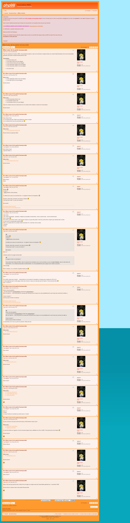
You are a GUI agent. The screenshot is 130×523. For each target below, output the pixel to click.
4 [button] (93, 47)
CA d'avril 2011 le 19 (11, 361)
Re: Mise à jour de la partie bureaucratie (15, 73)
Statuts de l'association (11, 426)
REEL (48, 518)
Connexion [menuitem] (95, 10)
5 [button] (95, 47)
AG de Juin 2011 (10, 395)
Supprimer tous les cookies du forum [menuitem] (71, 513)
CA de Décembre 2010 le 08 (13, 130)
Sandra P (79, 115)
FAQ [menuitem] (5, 10)
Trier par (57, 500)
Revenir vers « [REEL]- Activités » (10, 505)
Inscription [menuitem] (88, 10)
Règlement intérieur (11, 427)
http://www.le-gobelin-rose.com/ (9, 206)
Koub (78, 63)
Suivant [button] (97, 47)
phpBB (46, 516)
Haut (96, 91)
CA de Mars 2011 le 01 (11, 331)
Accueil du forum (12, 13)
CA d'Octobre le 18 (10, 455)
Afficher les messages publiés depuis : (38, 500)
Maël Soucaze (56, 517)
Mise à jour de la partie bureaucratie (15, 45)
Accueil (6, 13)
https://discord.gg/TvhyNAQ (36, 26)
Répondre (5, 47)
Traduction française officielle (47, 517)
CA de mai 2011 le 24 (11, 392)
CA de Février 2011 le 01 (12, 160)
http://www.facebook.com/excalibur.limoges (12, 207)
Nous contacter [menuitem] (58, 513)
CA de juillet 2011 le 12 (11, 393)
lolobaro (78, 186)
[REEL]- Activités (21, 13)
